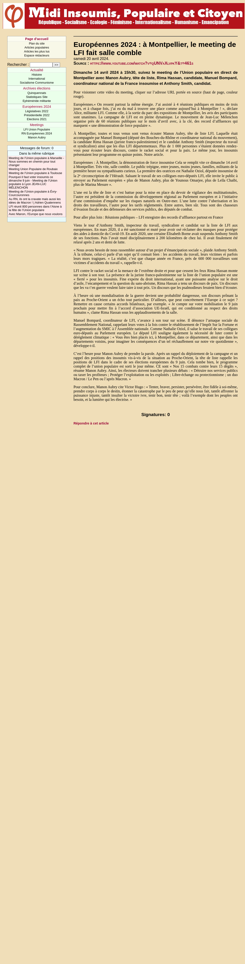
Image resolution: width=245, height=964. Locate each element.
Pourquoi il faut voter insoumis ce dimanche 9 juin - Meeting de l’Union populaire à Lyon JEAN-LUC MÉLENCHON (33, 182)
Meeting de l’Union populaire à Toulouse (35, 173)
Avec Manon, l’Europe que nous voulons (35, 214)
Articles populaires (36, 47)
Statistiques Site (37, 97)
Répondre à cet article (91, 423)
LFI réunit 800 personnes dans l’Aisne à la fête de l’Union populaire (35, 208)
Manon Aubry (37, 137)
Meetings (36, 125)
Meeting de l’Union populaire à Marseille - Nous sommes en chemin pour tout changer (36, 161)
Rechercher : (18, 65)
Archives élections (36, 88)
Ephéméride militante (37, 101)
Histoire (37, 74)
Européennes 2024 (37, 106)
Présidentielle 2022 (37, 115)
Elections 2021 (37, 119)
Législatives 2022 (36, 111)
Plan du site (37, 43)
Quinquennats (36, 93)
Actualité (36, 70)
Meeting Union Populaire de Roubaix (33, 169)
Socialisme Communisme (37, 82)
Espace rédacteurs (36, 55)
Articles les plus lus (37, 51)
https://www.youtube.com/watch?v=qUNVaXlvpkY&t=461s (141, 63)
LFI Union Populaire (36, 129)
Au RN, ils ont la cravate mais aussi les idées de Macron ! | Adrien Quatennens (35, 200)
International (36, 78)
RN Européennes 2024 (36, 133)
